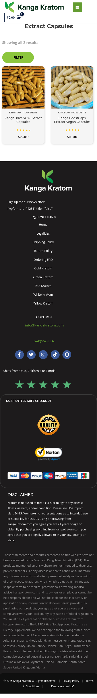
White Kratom (43, 294)
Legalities (43, 233)
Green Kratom (43, 277)
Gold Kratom (43, 268)
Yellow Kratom (43, 303)
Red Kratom (43, 286)
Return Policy (43, 251)
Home (43, 224)
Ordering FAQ (43, 259)
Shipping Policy (43, 242)
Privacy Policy (71, 681)
